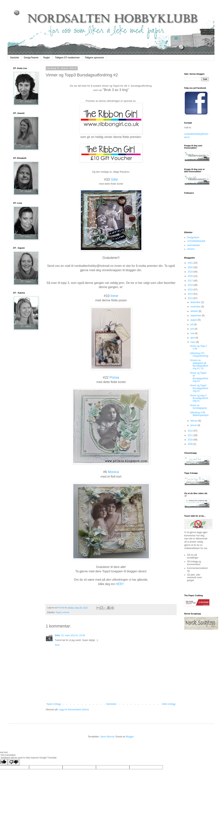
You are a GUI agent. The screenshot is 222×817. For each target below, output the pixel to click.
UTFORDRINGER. (196, 241)
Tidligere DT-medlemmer (67, 57)
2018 (190, 276)
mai (192, 333)
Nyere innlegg (54, 704)
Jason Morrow (107, 736)
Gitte (114, 179)
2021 (190, 263)
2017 (190, 280)
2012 (190, 430)
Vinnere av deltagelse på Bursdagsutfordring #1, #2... (199, 364)
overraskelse (193, 245)
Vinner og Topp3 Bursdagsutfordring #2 (199, 388)
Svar (57, 645)
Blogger (130, 736)
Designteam (193, 237)
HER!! (120, 584)
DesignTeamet (31, 57)
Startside (14, 57)
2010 (190, 439)
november (195, 306)
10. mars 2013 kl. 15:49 (73, 635)
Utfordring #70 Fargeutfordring (199, 354)
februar (194, 420)
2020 (190, 267)
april (192, 337)
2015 (190, 289)
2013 (190, 298)
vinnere (66, 612)
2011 (190, 435)
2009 (190, 444)
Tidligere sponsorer (94, 57)
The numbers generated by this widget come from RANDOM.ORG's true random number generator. (199, 655)
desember (195, 302)
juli (192, 324)
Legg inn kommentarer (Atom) (74, 709)
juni (192, 328)
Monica (113, 472)
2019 (190, 271)
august (194, 320)
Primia (114, 377)
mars (193, 342)
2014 (190, 294)
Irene (114, 296)
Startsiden (111, 704)
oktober (194, 311)
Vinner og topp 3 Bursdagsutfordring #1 (199, 398)
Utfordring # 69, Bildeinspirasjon (199, 414)
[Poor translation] (14, 762)
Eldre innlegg (168, 704)
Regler (46, 57)
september (196, 315)
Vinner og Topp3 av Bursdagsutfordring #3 (199, 377)
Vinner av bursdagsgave (198, 406)
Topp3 (58, 612)
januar (193, 425)
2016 (190, 285)
